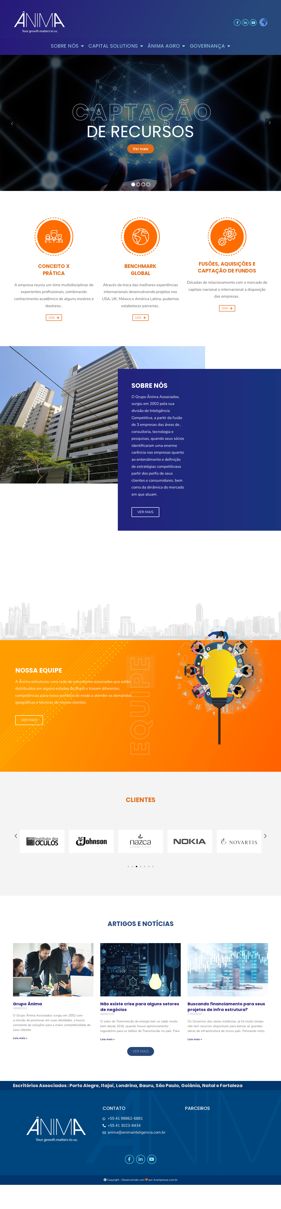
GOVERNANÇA (210, 46)
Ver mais (140, 149)
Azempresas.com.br (165, 1180)
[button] (54, 311)
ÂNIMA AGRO (166, 46)
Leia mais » (20, 1038)
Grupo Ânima (27, 1004)
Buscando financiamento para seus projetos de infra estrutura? (226, 1006)
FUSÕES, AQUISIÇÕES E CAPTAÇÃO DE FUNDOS (227, 267)
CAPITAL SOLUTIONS (115, 46)
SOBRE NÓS (67, 46)
